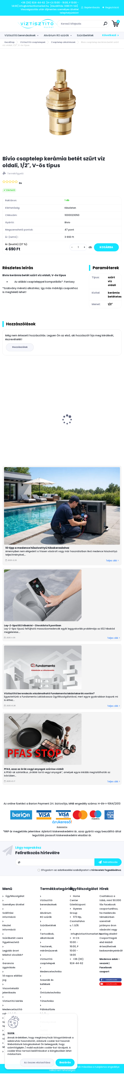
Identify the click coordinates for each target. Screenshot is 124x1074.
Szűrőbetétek (85, 35)
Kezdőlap (10, 42)
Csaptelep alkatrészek (63, 42)
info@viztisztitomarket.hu (86, 934)
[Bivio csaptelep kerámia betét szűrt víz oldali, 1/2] (62, 102)
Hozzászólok (20, 347)
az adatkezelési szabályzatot (71, 870)
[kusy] (76, 247)
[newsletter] (108, 862)
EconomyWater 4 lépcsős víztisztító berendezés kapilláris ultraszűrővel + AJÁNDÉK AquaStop (27, 427)
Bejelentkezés (92, 7)
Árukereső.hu (62, 828)
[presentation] (5, 415)
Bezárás (65, 1062)
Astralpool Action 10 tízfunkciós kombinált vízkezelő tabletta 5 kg (92, 426)
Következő (109, 35)
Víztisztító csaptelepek (32, 42)
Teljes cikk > (112, 561)
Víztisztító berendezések (20, 35)
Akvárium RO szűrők (56, 35)
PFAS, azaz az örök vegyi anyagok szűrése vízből (33, 769)
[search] (101, 25)
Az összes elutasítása (37, 1062)
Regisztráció (112, 7)
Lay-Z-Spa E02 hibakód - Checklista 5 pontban (32, 626)
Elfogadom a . (81, 870)
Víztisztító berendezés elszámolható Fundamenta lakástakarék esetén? (49, 694)
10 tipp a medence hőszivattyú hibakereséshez (37, 548)
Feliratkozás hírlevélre (37, 853)
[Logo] (22, 24)
